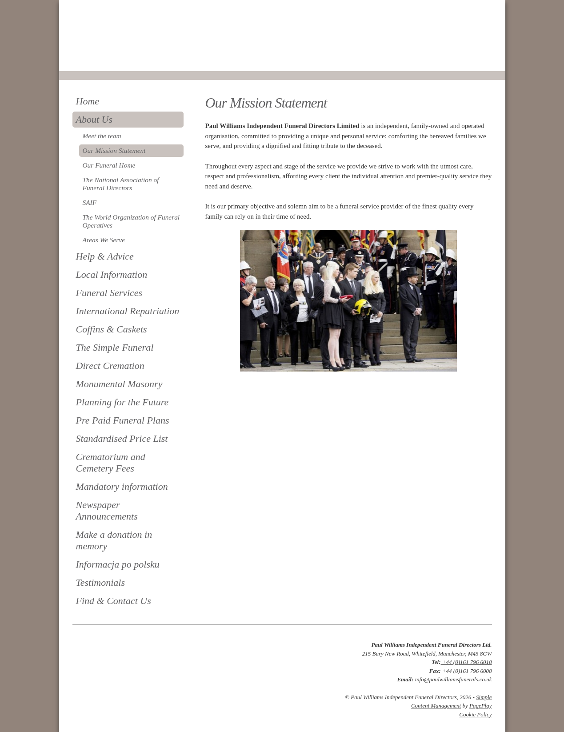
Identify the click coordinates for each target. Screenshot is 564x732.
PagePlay (480, 705)
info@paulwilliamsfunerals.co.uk (453, 679)
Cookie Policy (475, 714)
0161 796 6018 (102, 58)
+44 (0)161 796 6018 (466, 662)
